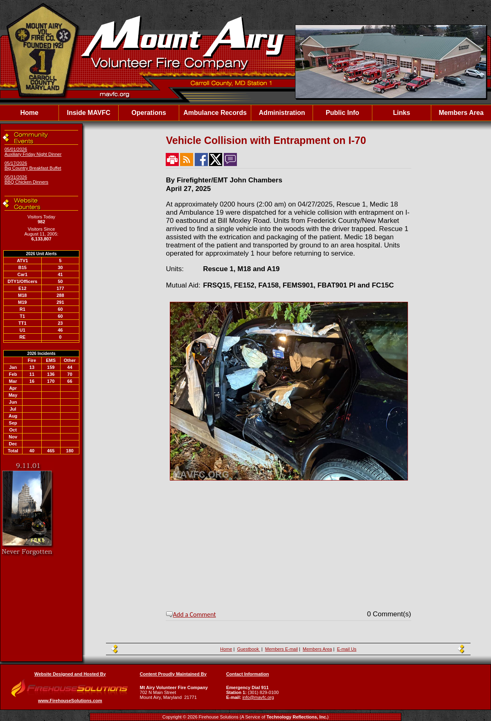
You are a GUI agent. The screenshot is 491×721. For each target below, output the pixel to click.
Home (29, 112)
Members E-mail (281, 649)
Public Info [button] (342, 112)
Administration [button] (282, 112)
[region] (245, 113)
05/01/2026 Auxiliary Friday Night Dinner (33, 152)
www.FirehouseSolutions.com (70, 700)
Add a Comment (194, 614)
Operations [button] (148, 112)
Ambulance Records (215, 112)
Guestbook (248, 649)
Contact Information (247, 674)
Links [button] (401, 112)
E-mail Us (346, 649)
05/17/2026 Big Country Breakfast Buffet (33, 166)
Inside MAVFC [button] (88, 112)
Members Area (461, 112)
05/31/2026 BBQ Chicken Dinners (26, 179)
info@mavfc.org (258, 697)
